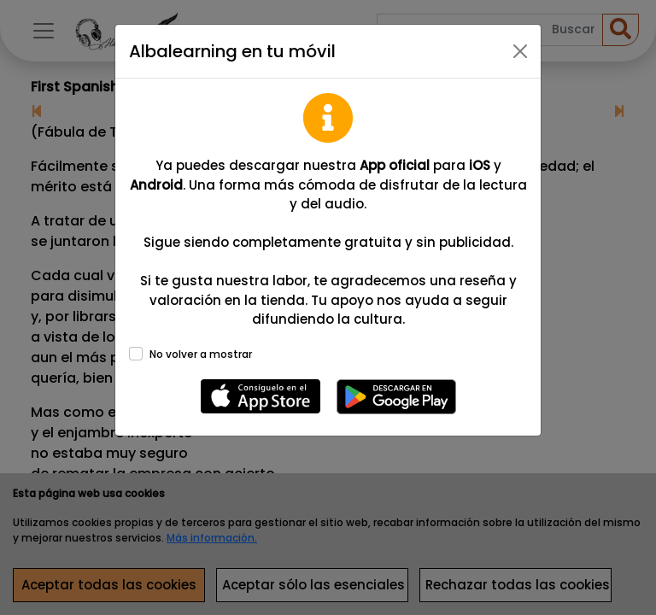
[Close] (520, 51)
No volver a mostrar (200, 354)
